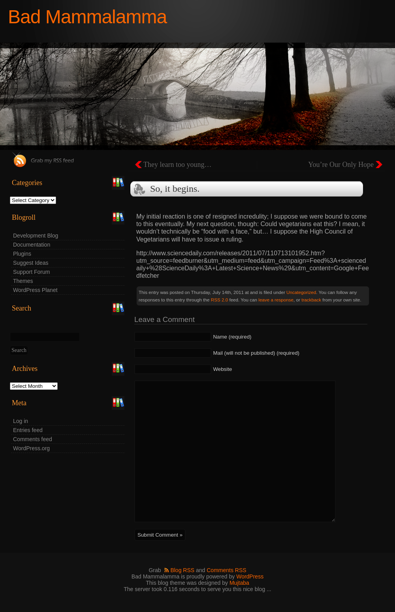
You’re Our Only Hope (341, 164)
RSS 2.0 (219, 299)
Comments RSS (226, 570)
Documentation (31, 244)
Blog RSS (182, 570)
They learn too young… (177, 164)
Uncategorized (301, 292)
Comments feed (32, 439)
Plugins (22, 254)
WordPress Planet (35, 290)
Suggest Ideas (31, 263)
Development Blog (35, 235)
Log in (20, 421)
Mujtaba (239, 583)
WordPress (249, 576)
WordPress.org (31, 448)
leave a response (275, 299)
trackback (311, 299)
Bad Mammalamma (87, 16)
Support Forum (31, 272)
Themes (23, 281)
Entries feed (28, 430)
